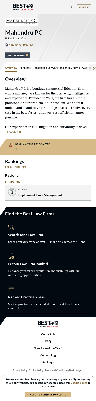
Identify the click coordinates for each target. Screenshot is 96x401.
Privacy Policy (19, 370)
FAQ (48, 341)
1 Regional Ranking (21, 45)
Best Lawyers (76, 370)
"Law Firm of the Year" (48, 348)
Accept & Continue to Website (48, 394)
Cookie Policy (36, 370)
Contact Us (48, 334)
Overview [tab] (11, 67)
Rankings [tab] (25, 67)
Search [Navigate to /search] (48, 234)
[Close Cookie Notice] (91, 377)
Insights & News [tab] (70, 67)
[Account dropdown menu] (84, 7)
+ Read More (13, 132)
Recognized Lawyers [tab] (45, 67)
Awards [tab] (86, 67)
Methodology (48, 355)
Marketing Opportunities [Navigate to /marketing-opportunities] (48, 265)
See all (17, 166)
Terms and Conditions (56, 370)
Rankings (48, 362)
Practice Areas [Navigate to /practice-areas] (48, 298)
